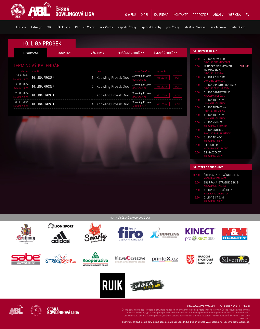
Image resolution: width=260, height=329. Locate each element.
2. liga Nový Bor (214, 59)
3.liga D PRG (211, 145)
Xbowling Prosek (141, 75)
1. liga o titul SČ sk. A (218, 190)
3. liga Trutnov (214, 100)
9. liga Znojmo (213, 130)
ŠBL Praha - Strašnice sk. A (221, 175)
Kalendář (161, 14)
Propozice (200, 14)
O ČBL (145, 14)
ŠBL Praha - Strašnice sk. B (221, 182)
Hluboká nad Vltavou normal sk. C (218, 68)
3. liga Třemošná (215, 107)
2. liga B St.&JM (214, 197)
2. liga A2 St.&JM (214, 77)
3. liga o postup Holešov (220, 85)
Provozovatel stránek (201, 306)
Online (244, 66)
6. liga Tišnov (213, 137)
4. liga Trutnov (214, 115)
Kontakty (180, 14)
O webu (130, 14)
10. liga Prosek (43, 77)
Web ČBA (235, 14)
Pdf (177, 77)
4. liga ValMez (213, 122)
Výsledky (162, 77)
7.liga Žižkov (212, 152)
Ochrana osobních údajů (235, 306)
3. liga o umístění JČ (217, 92)
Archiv (218, 14)
